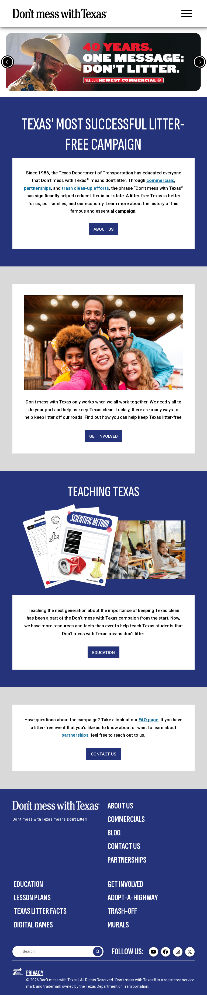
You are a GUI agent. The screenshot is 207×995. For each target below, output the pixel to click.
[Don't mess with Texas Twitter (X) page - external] (190, 952)
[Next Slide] (199, 62)
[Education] (103, 652)
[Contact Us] (103, 754)
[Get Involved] (103, 436)
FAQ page (148, 719)
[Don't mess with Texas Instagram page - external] (177, 952)
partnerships (37, 188)
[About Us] (103, 229)
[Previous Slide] (7, 62)
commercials (160, 180)
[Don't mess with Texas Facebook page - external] (165, 952)
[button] (186, 13)
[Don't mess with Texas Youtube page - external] (153, 952)
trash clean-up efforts (85, 188)
